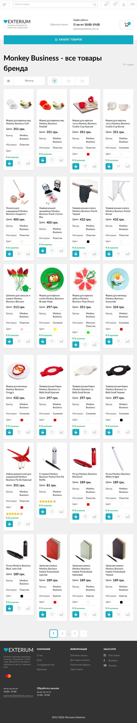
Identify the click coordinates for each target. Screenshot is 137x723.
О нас (40, 655)
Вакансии (42, 669)
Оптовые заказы (78, 655)
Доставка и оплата (80, 660)
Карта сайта (76, 669)
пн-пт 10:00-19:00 (86, 24)
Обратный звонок (59, 24)
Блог (39, 660)
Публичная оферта (80, 665)
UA (132, 4)
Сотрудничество (45, 665)
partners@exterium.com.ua (85, 29)
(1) (21, 514)
